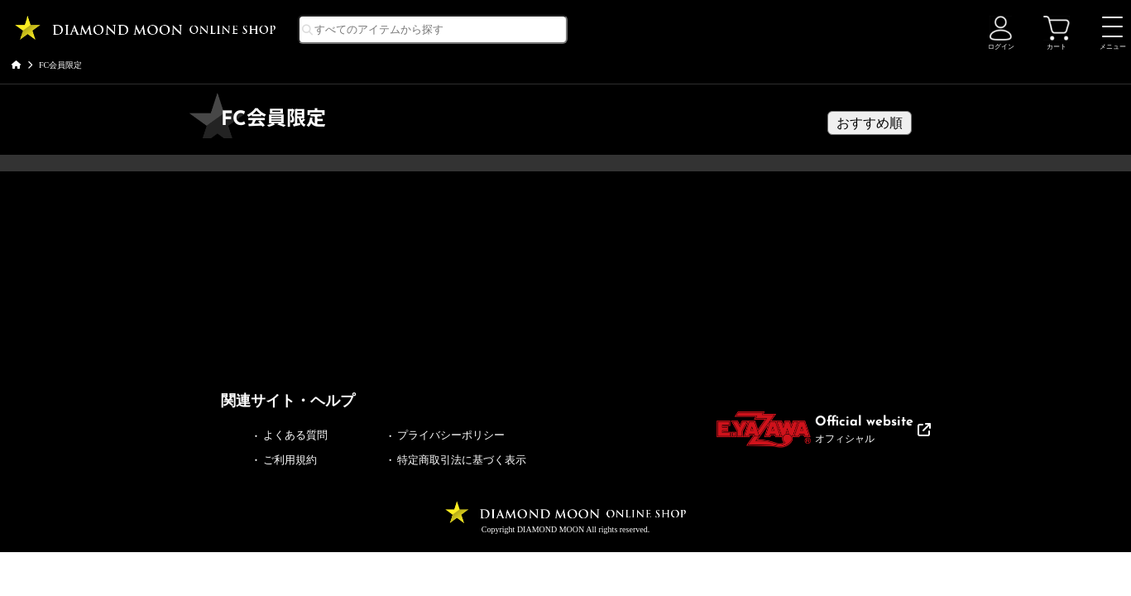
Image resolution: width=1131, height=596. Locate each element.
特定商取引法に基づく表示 (461, 460)
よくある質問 (295, 435)
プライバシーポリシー (451, 435)
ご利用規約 (290, 460)
